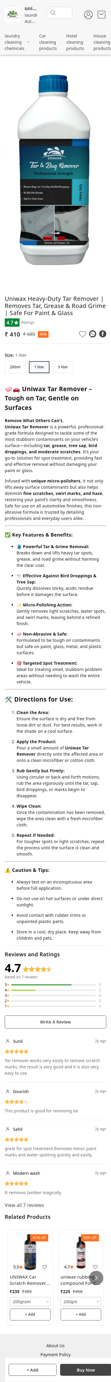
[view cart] (101, 14)
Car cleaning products (48, 42)
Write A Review (55, 1022)
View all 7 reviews (24, 1205)
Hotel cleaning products (75, 42)
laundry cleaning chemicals (14, 42)
